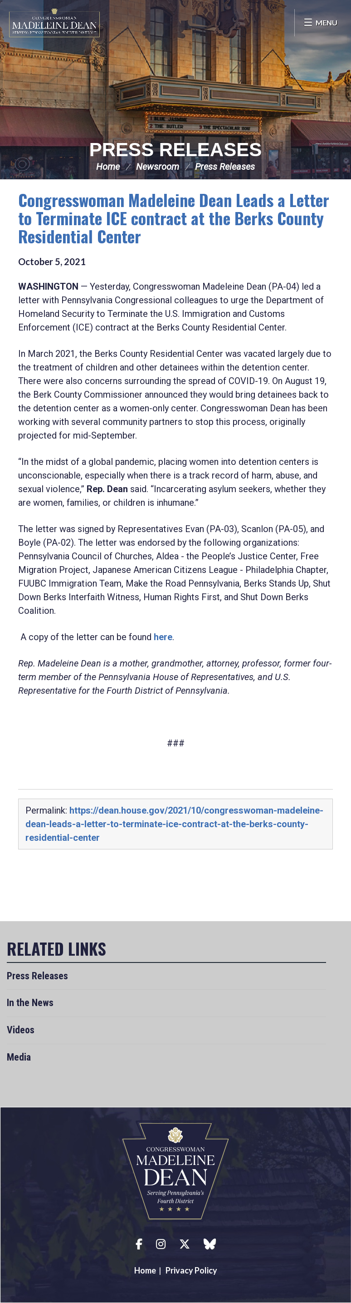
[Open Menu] (320, 22)
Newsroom (157, 166)
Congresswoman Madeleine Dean (54, 23)
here (163, 637)
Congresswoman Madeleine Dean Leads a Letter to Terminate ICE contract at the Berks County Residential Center (173, 218)
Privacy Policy (191, 1270)
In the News (30, 1002)
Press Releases (175, 149)
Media (19, 1057)
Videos (20, 1030)
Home (108, 166)
